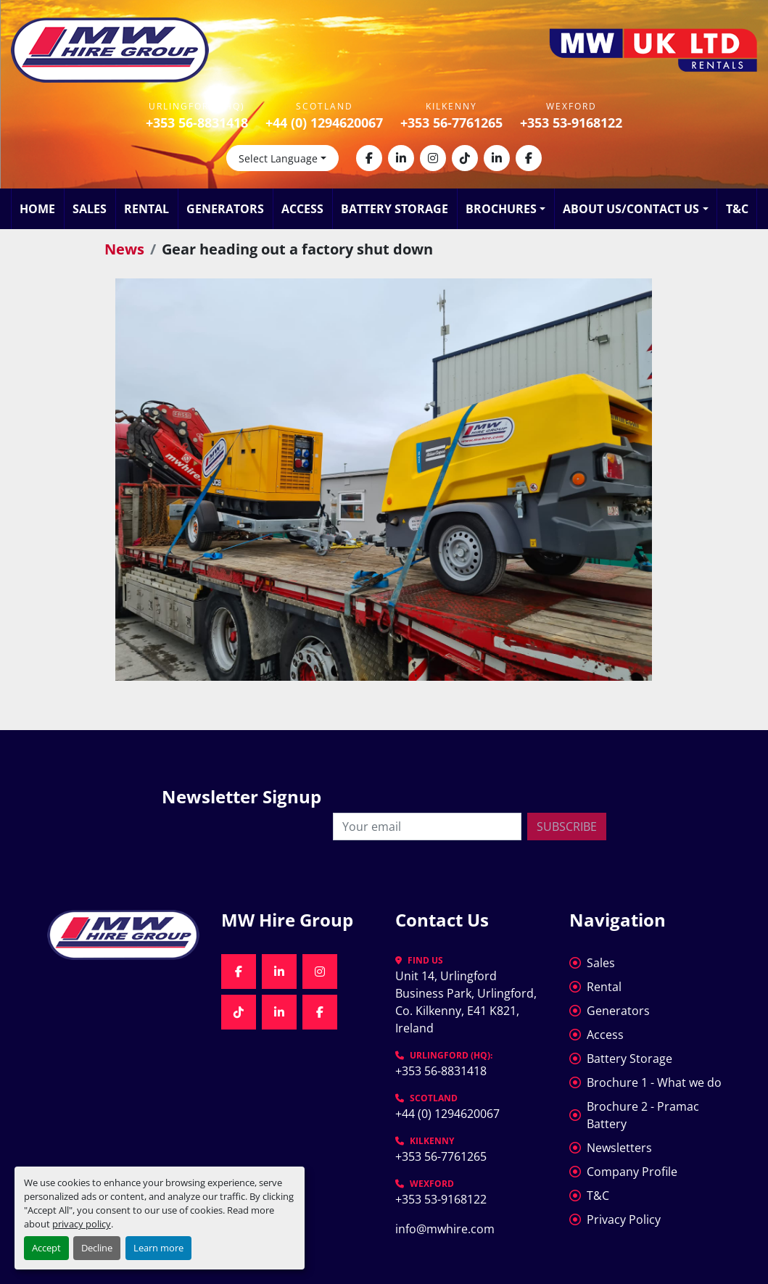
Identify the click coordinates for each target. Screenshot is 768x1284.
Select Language (278, 158)
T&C (737, 209)
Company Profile (632, 1172)
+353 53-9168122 (571, 122)
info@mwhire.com (445, 1229)
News (124, 249)
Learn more (158, 1247)
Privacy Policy (624, 1219)
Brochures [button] (501, 209)
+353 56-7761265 (451, 122)
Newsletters (619, 1148)
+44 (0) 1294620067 (324, 122)
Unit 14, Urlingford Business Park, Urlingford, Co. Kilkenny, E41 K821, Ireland (467, 1002)
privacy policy (81, 1223)
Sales (90, 209)
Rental (146, 209)
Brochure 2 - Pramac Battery (643, 1115)
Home (37, 209)
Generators (225, 209)
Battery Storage (394, 209)
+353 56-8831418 (197, 122)
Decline (96, 1247)
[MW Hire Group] (123, 935)
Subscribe (567, 826)
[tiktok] (465, 158)
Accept (46, 1247)
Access (302, 209)
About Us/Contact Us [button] (631, 209)
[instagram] (433, 158)
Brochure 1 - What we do (654, 1082)
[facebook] (369, 158)
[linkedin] (401, 158)
